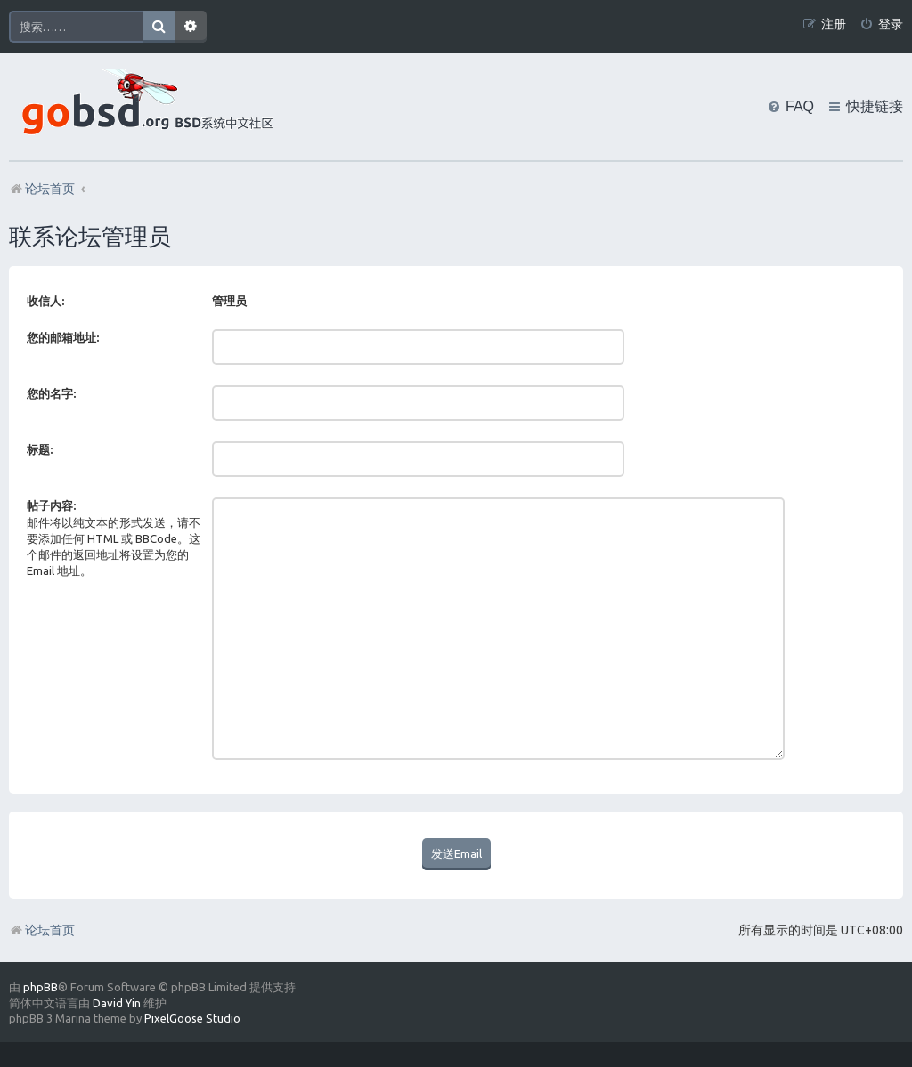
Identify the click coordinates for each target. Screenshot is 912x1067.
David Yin (117, 965)
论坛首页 (42, 892)
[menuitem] (881, 24)
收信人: (45, 301)
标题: (40, 449)
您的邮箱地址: (63, 337)
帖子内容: (51, 505)
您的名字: (51, 393)
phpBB (40, 949)
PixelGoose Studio (192, 980)
